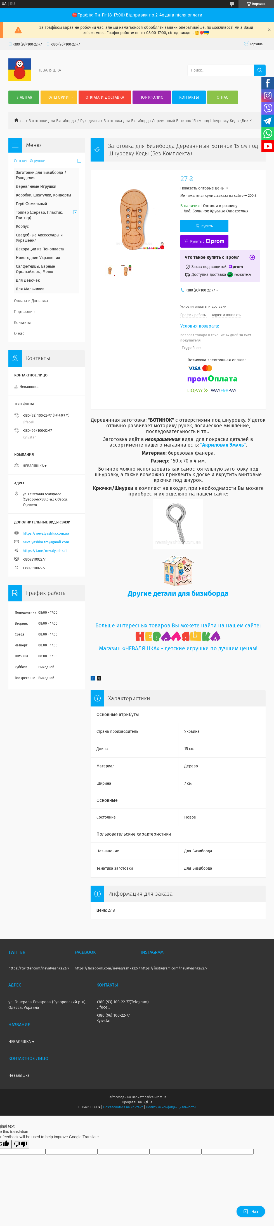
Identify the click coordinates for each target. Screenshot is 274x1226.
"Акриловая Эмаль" (223, 445)
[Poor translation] (20, 1144)
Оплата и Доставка (105, 97)
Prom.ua (160, 1097)
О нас (222, 97)
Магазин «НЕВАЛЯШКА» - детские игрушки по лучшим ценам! (178, 648)
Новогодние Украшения (38, 257)
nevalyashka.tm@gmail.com (46, 542)
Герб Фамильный (31, 203)
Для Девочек (28, 280)
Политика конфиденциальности (171, 1107)
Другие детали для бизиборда (178, 593)
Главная (23, 97)
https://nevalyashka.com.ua (46, 533)
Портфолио (152, 97)
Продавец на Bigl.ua (137, 1102)
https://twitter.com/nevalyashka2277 (38, 968)
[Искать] (260, 70)
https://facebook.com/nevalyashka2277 (107, 968)
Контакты (189, 97)
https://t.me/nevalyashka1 (45, 551)
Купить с (207, 241)
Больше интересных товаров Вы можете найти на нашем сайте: (178, 625)
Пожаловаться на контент (123, 1107)
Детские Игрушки (29, 160)
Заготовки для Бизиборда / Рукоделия (64, 120)
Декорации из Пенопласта (40, 249)
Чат (250, 1211)
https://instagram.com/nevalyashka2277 (174, 968)
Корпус (22, 226)
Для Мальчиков (30, 289)
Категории (58, 97)
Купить (207, 226)
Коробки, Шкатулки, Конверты (43, 195)
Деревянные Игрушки (36, 186)
